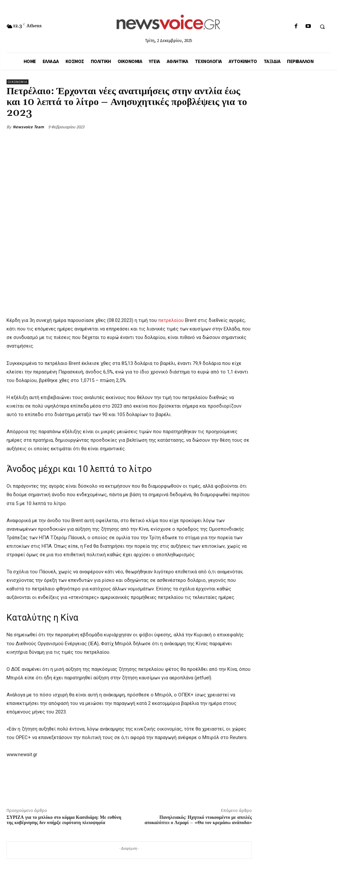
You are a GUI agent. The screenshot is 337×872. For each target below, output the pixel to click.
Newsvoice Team (28, 127)
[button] (322, 26)
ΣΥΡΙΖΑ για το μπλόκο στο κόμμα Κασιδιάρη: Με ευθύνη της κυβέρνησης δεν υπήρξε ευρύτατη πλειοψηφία (64, 820)
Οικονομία (17, 81)
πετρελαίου (171, 320)
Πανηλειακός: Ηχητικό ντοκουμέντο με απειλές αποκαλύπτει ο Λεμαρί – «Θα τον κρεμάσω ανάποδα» (198, 820)
